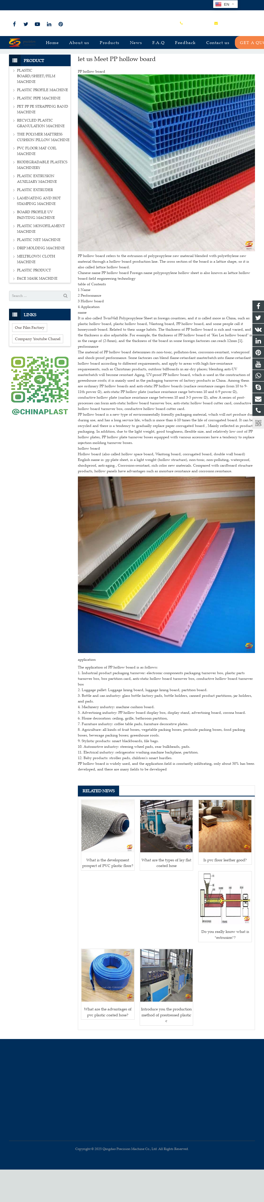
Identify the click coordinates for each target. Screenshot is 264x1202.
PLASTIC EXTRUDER (35, 222)
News (132, 62)
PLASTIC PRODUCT (34, 303)
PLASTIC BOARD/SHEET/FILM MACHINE (36, 109)
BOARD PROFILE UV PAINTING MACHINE (36, 248)
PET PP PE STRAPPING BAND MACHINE (42, 142)
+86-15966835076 (26, 5)
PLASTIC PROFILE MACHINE (42, 123)
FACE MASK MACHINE (37, 311)
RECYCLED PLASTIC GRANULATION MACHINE (41, 156)
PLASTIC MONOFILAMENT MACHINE (41, 261)
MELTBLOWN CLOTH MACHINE (36, 292)
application (87, 692)
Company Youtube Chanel (37, 371)
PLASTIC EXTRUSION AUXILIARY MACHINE (37, 212)
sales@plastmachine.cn (66, 5)
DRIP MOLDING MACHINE (41, 281)
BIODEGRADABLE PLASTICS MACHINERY (42, 198)
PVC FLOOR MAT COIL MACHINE (37, 184)
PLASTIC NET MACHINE (39, 272)
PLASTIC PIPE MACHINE (39, 131)
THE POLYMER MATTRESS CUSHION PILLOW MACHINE (43, 170)
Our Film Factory (29, 359)
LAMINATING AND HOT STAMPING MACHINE (39, 234)
